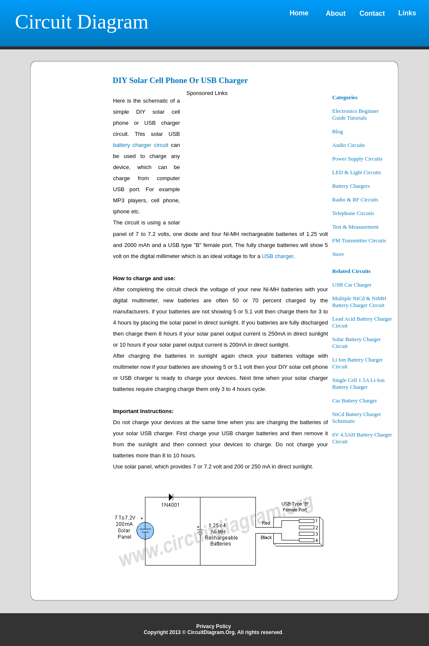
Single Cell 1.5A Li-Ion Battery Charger (358, 383)
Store (338, 254)
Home (299, 13)
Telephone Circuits (353, 213)
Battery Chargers (351, 186)
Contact (372, 13)
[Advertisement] (72, 222)
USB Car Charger (351, 284)
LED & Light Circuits (356, 172)
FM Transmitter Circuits (359, 240)
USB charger (277, 256)
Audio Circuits (348, 145)
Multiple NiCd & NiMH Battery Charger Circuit (359, 301)
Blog (337, 131)
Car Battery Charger (354, 400)
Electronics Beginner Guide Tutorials (355, 114)
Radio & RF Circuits (355, 199)
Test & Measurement (355, 227)
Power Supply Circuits (357, 158)
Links (407, 13)
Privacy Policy (213, 626)
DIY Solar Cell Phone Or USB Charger (180, 80)
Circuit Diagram (81, 21)
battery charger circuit (140, 145)
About (335, 13)
